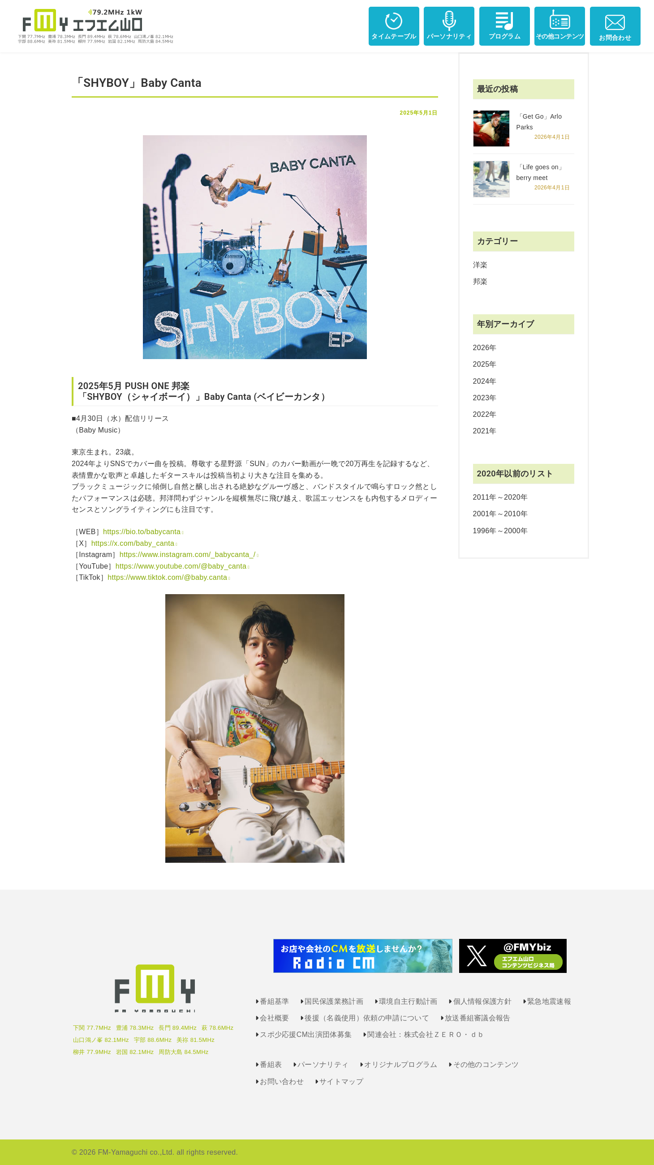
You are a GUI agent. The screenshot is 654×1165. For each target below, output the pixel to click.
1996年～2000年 (500, 531)
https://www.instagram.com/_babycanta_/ (188, 554)
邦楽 (480, 281)
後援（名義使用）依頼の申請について (367, 1018)
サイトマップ (341, 1081)
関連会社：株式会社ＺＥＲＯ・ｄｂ (425, 1034)
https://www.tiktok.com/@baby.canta (167, 577)
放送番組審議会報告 (478, 1018)
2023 (481, 398)
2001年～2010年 (500, 514)
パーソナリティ (449, 24)
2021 (481, 431)
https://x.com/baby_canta (133, 543)
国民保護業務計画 (334, 1001)
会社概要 (274, 1018)
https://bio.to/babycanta (142, 531)
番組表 (271, 1064)
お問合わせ (615, 25)
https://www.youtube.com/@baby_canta (181, 566)
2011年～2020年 (500, 497)
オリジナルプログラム (400, 1064)
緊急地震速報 (549, 1001)
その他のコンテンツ (486, 1064)
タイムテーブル (393, 24)
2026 (481, 347)
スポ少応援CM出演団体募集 (306, 1034)
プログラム (505, 24)
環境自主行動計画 (408, 1001)
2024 (481, 381)
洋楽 (480, 265)
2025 (481, 364)
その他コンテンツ (560, 24)
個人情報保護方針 (482, 1001)
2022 (481, 414)
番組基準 (274, 1001)
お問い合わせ (282, 1081)
